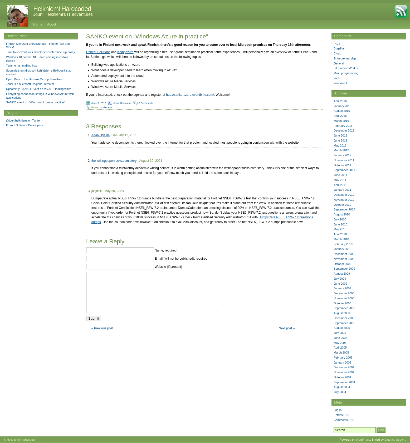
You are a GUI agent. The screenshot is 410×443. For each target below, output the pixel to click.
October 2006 (342, 303)
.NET (337, 43)
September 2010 (344, 209)
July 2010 (340, 219)
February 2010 (343, 244)
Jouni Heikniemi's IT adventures (63, 14)
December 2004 (344, 367)
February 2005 (343, 357)
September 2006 (344, 308)
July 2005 (340, 332)
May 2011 (340, 180)
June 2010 (340, 224)
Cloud (337, 53)
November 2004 (344, 372)
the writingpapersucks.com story (113, 161)
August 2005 (342, 327)
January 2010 (342, 248)
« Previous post (102, 336)
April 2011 (340, 185)
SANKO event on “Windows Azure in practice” (35, 102)
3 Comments (146, 103)
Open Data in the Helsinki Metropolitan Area (34, 79)
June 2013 (340, 135)
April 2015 (340, 115)
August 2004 (342, 387)
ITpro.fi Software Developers (24, 125)
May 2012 (340, 145)
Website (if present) (168, 267)
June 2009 (340, 283)
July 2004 (340, 392)
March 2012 (341, 150)
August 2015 (342, 110)
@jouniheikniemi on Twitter (23, 120)
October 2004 (342, 377)
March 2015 (341, 120)
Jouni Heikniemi (122, 103)
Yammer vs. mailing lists (21, 65)
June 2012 (340, 140)
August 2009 (342, 273)
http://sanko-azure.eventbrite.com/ (190, 95)
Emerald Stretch (394, 439)
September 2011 (344, 170)
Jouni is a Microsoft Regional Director (30, 83)
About (51, 24)
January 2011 (342, 189)
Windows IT (341, 83)
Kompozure (125, 52)
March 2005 (341, 352)
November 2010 (344, 199)
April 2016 (340, 101)
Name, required (166, 250)
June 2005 (340, 337)
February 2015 (343, 125)
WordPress (363, 439)
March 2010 (341, 239)
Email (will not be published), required (181, 258)
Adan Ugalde (100, 135)
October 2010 (342, 204)
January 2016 (342, 106)
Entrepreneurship (345, 58)
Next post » (287, 336)
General (107, 107)
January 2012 (342, 155)
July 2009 (340, 278)
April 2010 (340, 234)
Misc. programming (346, 73)
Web (336, 78)
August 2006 (342, 313)
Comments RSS (344, 419)
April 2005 (340, 347)
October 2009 (342, 263)
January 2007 (342, 288)
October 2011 (342, 165)
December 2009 (344, 253)
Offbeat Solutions (98, 52)
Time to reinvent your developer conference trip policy (40, 52)
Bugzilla (339, 48)
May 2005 (340, 342)
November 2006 (344, 298)
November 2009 (344, 258)
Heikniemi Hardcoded (62, 8)
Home (37, 24)
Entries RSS (341, 414)
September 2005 (344, 323)
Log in (337, 409)
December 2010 (344, 194)
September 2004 (344, 382)
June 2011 (340, 175)
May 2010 (340, 229)
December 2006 (344, 293)
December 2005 (344, 318)
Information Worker (346, 68)
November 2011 (344, 160)
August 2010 (342, 214)
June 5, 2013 (98, 103)
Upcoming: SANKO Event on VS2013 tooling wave (38, 88)
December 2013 (344, 130)
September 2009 (344, 268)
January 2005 (342, 362)
